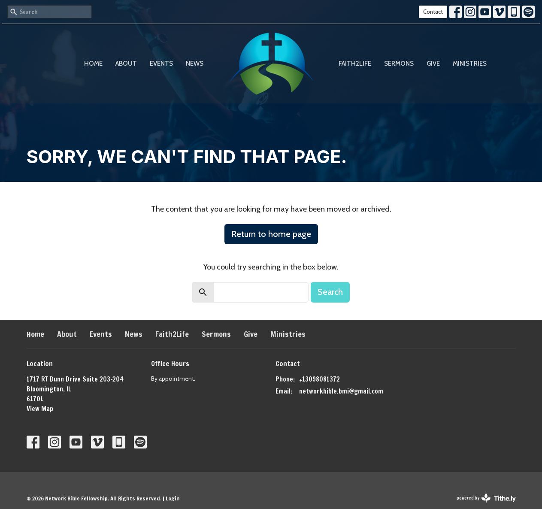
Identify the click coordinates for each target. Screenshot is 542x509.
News (194, 63)
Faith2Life (355, 63)
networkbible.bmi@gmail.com (341, 391)
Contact (433, 11)
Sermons (399, 63)
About (126, 63)
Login (173, 498)
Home (93, 63)
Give (433, 63)
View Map (40, 408)
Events (161, 63)
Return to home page (271, 234)
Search (330, 292)
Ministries (470, 63)
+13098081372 (319, 379)
